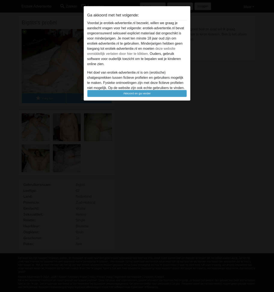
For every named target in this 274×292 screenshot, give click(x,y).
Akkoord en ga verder (137, 93)
